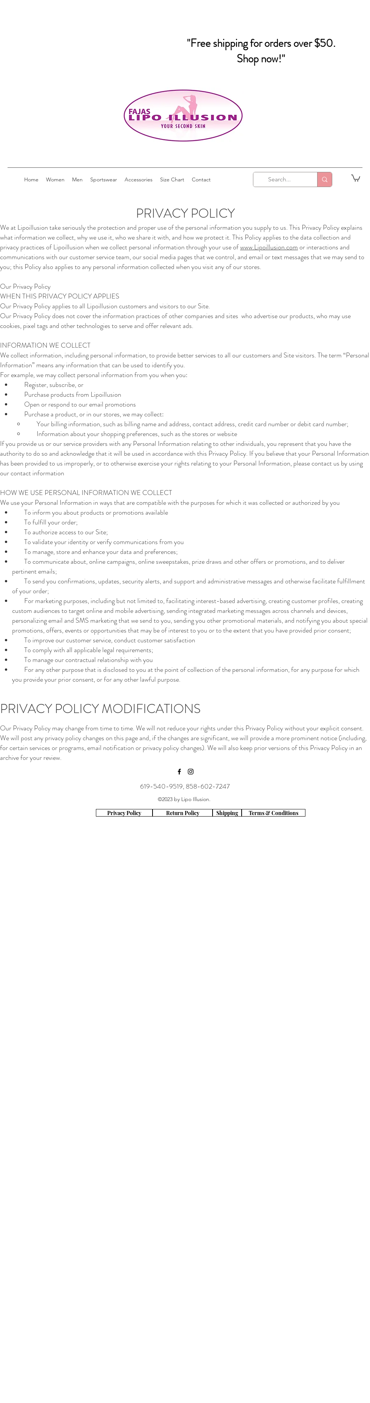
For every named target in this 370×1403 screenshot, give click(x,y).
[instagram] (190, 771)
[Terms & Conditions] (273, 813)
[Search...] (279, 179)
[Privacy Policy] (124, 813)
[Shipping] (227, 813)
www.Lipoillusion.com (269, 247)
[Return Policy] (183, 813)
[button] (355, 177)
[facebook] (179, 771)
